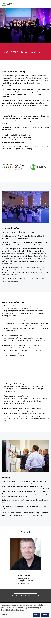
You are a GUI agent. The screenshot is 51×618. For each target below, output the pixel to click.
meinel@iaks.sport (23, 583)
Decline (36, 614)
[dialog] (25, 610)
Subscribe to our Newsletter (25, 595)
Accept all (44, 614)
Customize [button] (4, 614)
